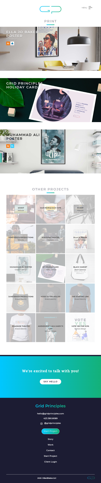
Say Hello (50, 382)
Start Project (50, 431)
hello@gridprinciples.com (50, 414)
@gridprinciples (50, 423)
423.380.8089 (50, 418)
